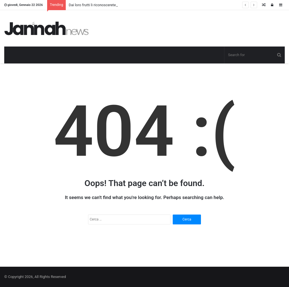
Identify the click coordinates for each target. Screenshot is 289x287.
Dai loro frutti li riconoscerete (92, 5)
